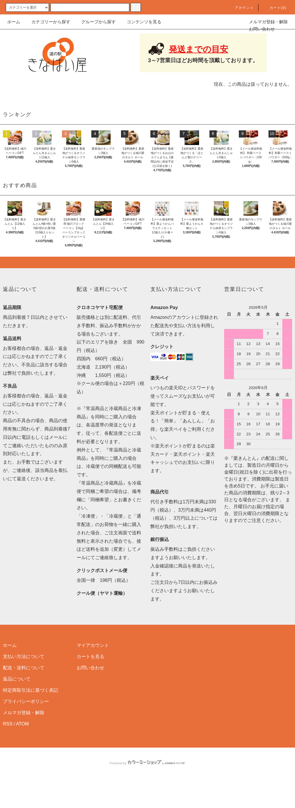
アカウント (241, 8)
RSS (7, 752)
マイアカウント (93, 673)
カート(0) (274, 8)
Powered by (147, 791)
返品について (17, 707)
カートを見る (90, 684)
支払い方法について (23, 684)
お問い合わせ (258, 28)
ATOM (22, 752)
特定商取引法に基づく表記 (30, 718)
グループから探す (95, 21)
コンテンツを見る (140, 21)
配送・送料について (23, 695)
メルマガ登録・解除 (265, 21)
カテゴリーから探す (47, 21)
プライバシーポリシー (26, 729)
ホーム (13, 21)
